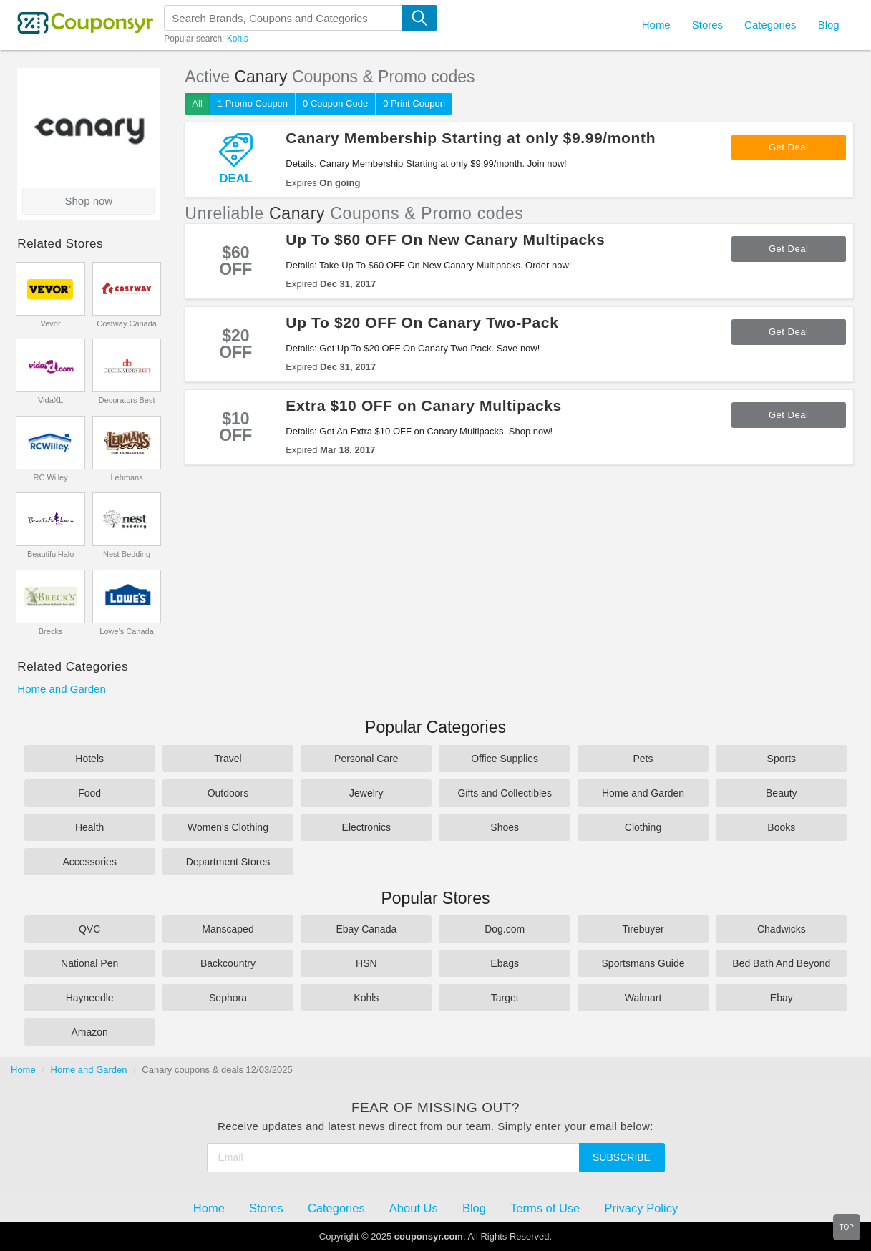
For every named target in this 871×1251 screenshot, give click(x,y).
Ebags (504, 963)
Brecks (51, 631)
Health (89, 827)
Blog (829, 25)
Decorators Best (127, 400)
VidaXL (50, 400)
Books (781, 827)
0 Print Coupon (414, 103)
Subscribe (622, 1157)
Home (23, 1069)
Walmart (643, 997)
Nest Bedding (126, 554)
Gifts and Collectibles (504, 793)
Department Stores (228, 861)
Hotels (89, 758)
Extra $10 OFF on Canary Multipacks (424, 405)
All (197, 103)
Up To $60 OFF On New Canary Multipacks (445, 239)
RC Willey (50, 477)
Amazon (89, 1032)
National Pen (89, 963)
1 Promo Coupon (253, 103)
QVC (89, 929)
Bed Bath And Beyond (781, 963)
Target (505, 997)
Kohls (237, 39)
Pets (643, 758)
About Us (413, 1208)
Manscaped (227, 929)
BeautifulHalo (50, 554)
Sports (781, 758)
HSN (366, 963)
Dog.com (505, 929)
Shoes (504, 827)
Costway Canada (127, 323)
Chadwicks (781, 929)
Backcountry (228, 963)
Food (89, 793)
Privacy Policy (641, 1208)
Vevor (51, 323)
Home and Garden (61, 689)
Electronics (366, 827)
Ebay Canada (366, 929)
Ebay (781, 997)
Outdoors (228, 793)
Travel (227, 758)
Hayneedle (90, 997)
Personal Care (366, 758)
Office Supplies (504, 758)
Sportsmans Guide (643, 963)
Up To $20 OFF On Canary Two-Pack (422, 322)
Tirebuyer (643, 929)
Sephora (228, 997)
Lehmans (126, 477)
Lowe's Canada (126, 631)
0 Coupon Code (335, 103)
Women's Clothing (228, 827)
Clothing (643, 827)
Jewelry (366, 793)
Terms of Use (545, 1208)
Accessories (89, 861)
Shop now (88, 201)
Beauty (781, 793)
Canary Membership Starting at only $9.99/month (471, 138)
